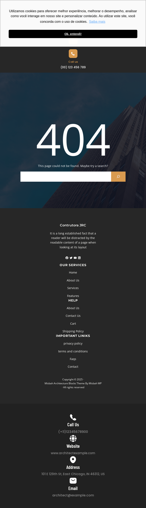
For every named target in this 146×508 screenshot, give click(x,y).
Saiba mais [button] (97, 21)
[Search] (118, 177)
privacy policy (73, 343)
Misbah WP (95, 383)
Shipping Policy (73, 331)
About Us (73, 280)
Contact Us (73, 316)
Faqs (73, 359)
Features (73, 296)
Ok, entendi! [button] (73, 34)
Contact (73, 367)
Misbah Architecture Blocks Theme (65, 383)
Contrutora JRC (73, 225)
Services (73, 288)
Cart (73, 323)
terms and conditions (73, 351)
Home (73, 272)
